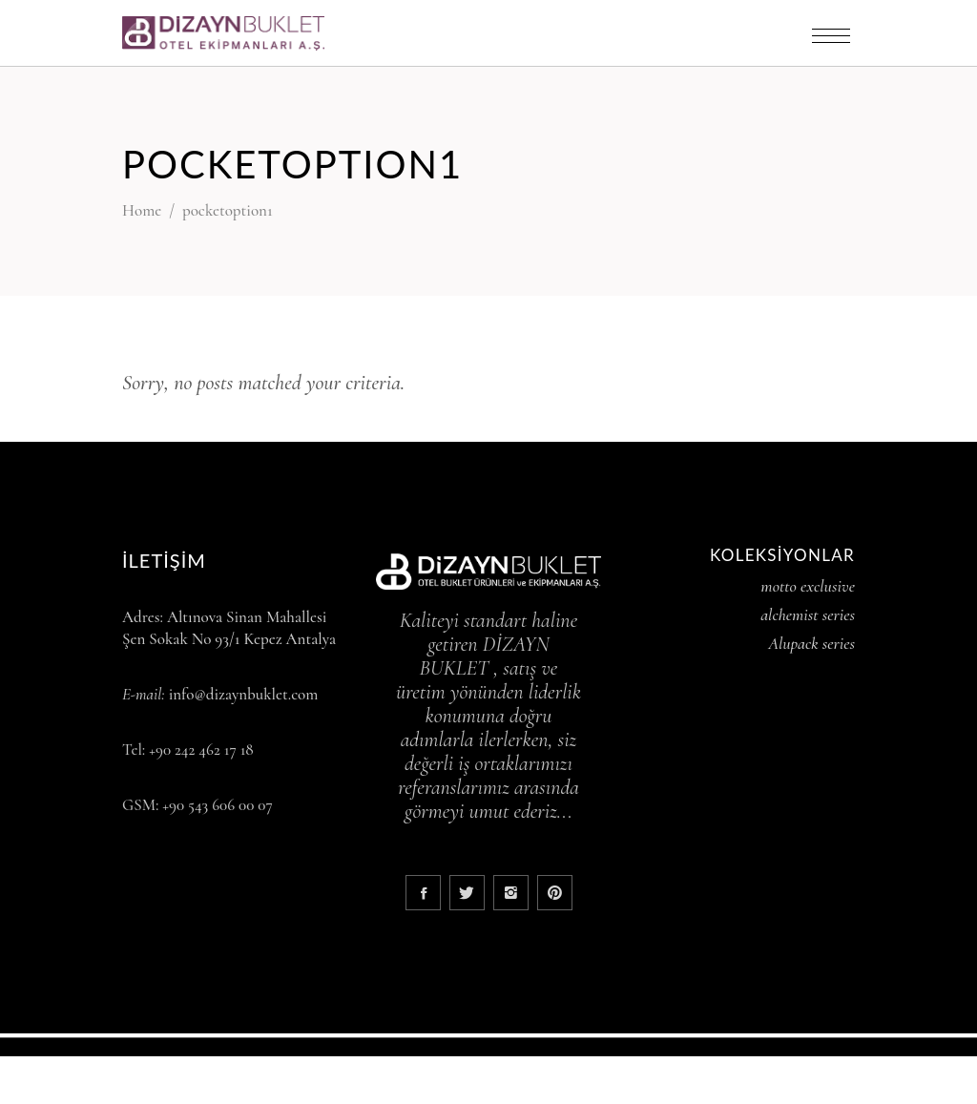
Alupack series (811, 643)
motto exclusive (807, 585)
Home (141, 210)
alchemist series (807, 614)
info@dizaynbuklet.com (244, 694)
